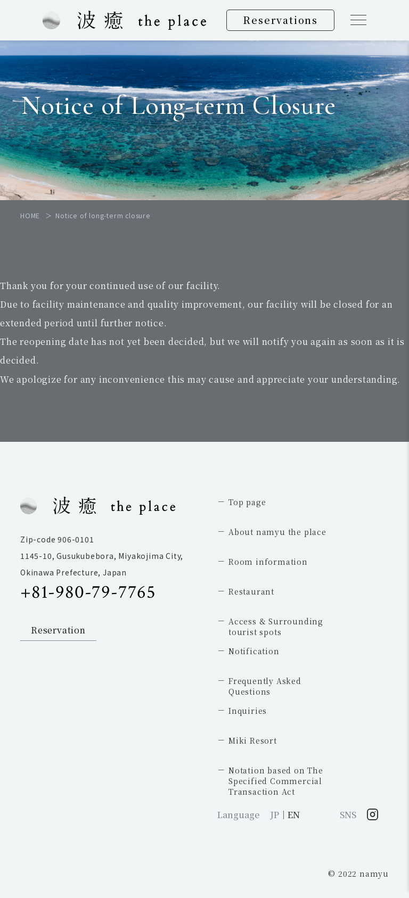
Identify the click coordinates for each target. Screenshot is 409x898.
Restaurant (251, 591)
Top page (247, 502)
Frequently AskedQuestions (264, 686)
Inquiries (247, 710)
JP (274, 815)
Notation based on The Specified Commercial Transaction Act (275, 781)
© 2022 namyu (358, 873)
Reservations (280, 20)
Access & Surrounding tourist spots (275, 626)
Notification (254, 651)
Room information (268, 561)
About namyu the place (277, 531)
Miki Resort (252, 740)
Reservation (58, 630)
